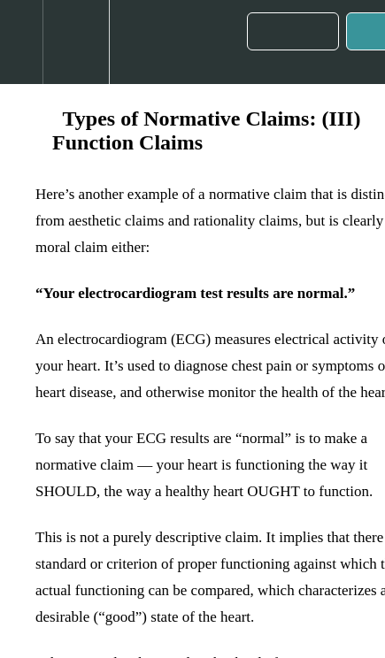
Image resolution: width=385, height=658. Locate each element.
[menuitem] (75, 42)
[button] (21, 42)
